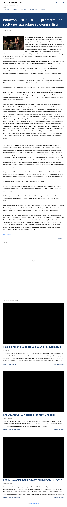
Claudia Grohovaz (12, 2)
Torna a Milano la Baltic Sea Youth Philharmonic (32, 346)
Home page (5, 9)
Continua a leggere (59, 364)
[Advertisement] (33, 288)
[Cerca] (57, 2)
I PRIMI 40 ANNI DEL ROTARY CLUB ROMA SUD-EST (32, 480)
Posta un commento (14, 429)
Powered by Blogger (33, 503)
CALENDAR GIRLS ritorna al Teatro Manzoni (29, 414)
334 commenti (12, 364)
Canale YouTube (32, 9)
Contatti (42, 9)
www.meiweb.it (7, 234)
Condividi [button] (60, 238)
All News (14, 9)
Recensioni (22, 9)
